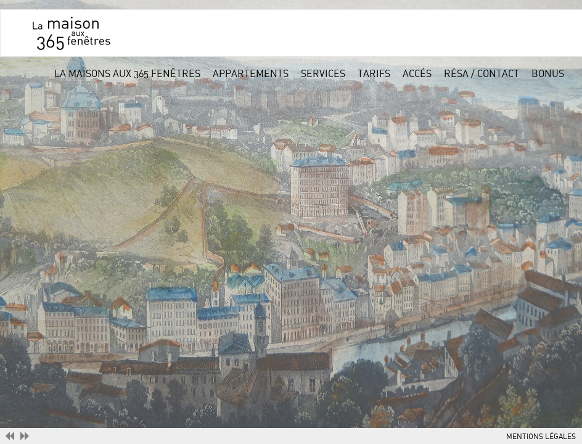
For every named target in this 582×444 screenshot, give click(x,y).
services (323, 74)
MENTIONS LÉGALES (541, 436)
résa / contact (481, 74)
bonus (547, 74)
